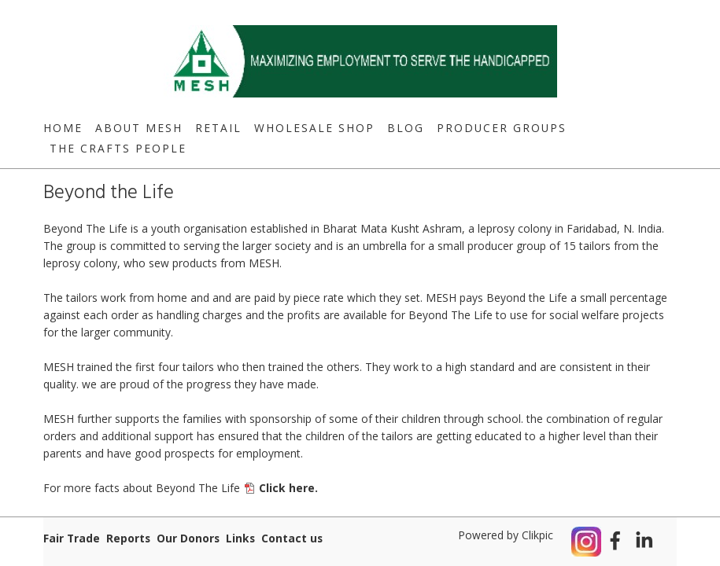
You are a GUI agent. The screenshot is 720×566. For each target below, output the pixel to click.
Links (240, 538)
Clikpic (537, 534)
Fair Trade (71, 538)
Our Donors (188, 538)
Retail (218, 127)
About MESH (139, 127)
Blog (405, 127)
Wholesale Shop (314, 127)
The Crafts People (118, 148)
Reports (128, 538)
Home (63, 127)
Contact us (292, 538)
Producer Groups (502, 127)
